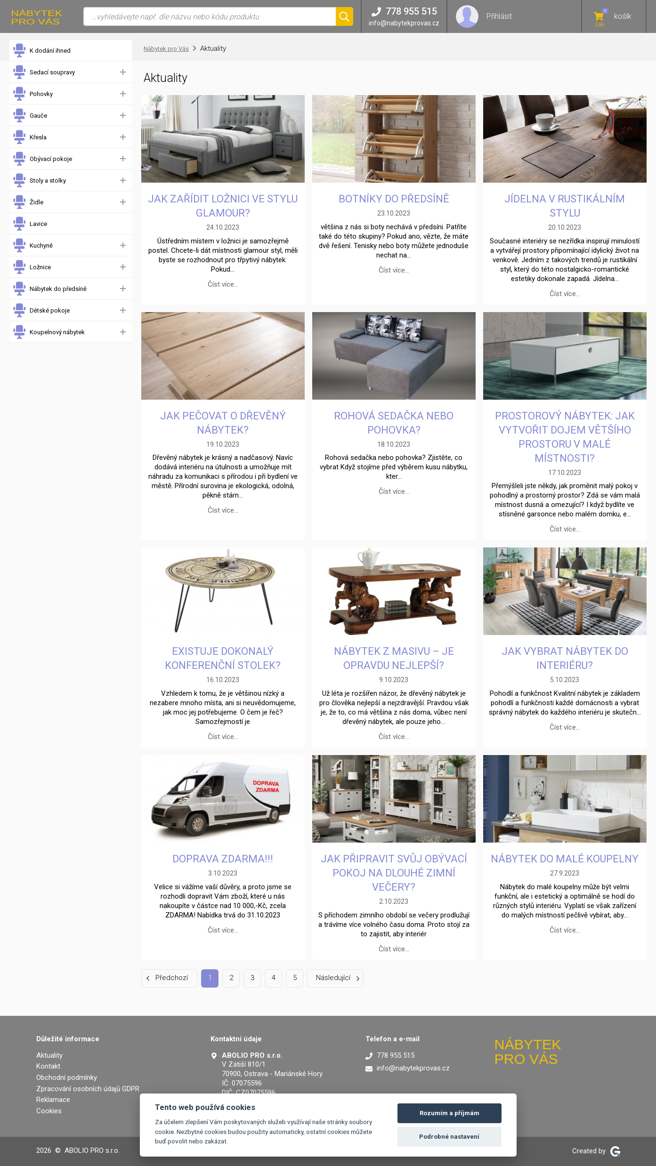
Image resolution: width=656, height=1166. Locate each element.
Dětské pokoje (41, 310)
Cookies (49, 1111)
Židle (27, 202)
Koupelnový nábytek (48, 332)
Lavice (29, 224)
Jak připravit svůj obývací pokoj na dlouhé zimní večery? (394, 873)
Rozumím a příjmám (449, 1113)
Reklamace (53, 1099)
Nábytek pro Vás (166, 48)
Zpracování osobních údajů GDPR (87, 1089)
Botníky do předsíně (394, 199)
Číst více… (223, 284)
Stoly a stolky (39, 180)
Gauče (29, 115)
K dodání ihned (41, 50)
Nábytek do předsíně (49, 288)
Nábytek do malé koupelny (565, 859)
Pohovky (32, 94)
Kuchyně (32, 245)
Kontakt (48, 1066)
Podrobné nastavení (449, 1136)
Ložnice (31, 267)
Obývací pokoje (42, 159)
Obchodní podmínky (66, 1077)
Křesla (29, 137)
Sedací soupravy (43, 72)
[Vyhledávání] (209, 16)
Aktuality (49, 1055)
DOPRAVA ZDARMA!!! (222, 859)
